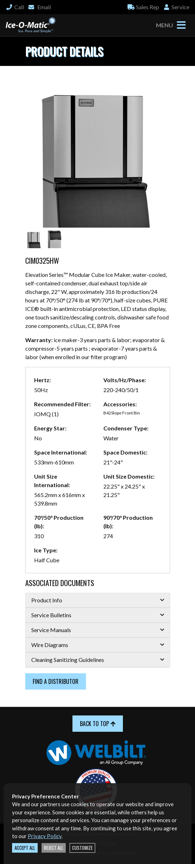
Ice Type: (46, 550)
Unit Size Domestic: (129, 476)
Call (15, 7)
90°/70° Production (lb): (128, 521)
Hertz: (42, 380)
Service (176, 7)
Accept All (25, 848)
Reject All (53, 848)
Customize (82, 848)
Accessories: (120, 404)
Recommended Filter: (62, 404)
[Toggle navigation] (181, 25)
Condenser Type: (125, 428)
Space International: (60, 452)
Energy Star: (50, 428)
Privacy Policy (44, 836)
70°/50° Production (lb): (58, 521)
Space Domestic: (125, 452)
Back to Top (97, 723)
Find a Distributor (55, 681)
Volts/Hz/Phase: (124, 380)
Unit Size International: (52, 480)
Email (39, 7)
